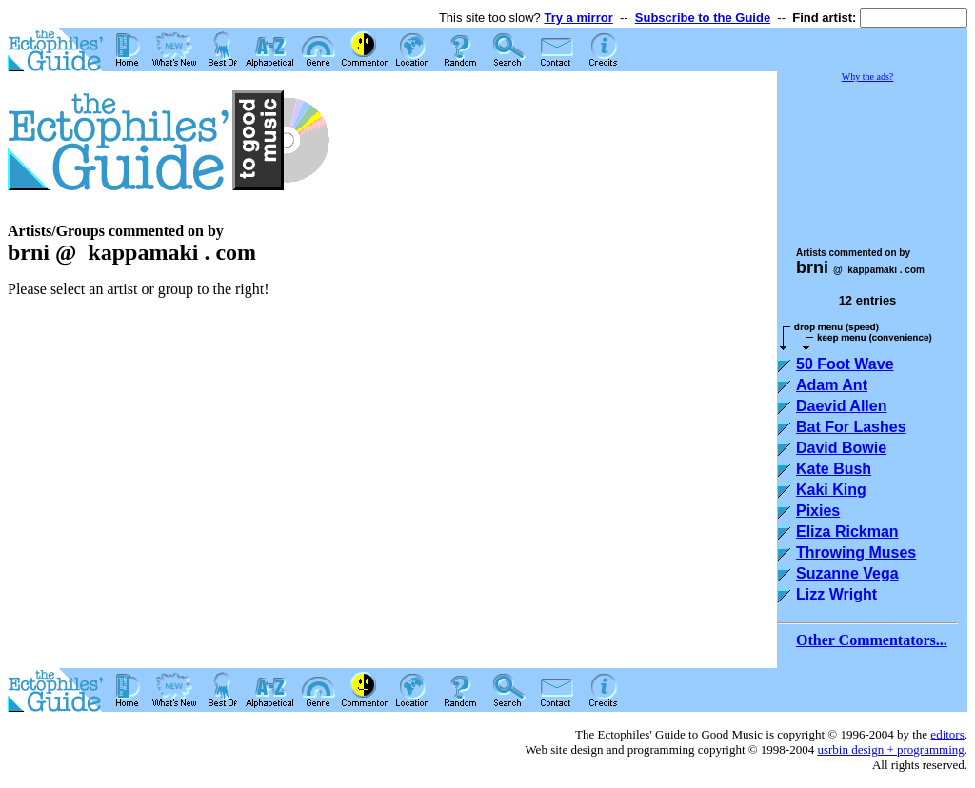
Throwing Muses (856, 552)
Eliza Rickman (847, 531)
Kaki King (831, 490)
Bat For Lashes (851, 427)
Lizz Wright (836, 594)
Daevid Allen (841, 406)
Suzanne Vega (847, 573)
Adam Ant (831, 385)
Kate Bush (833, 469)
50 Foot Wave (845, 364)
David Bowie (841, 448)
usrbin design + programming (890, 749)
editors (947, 734)
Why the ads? (867, 76)
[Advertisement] (872, 156)
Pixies (818, 510)
